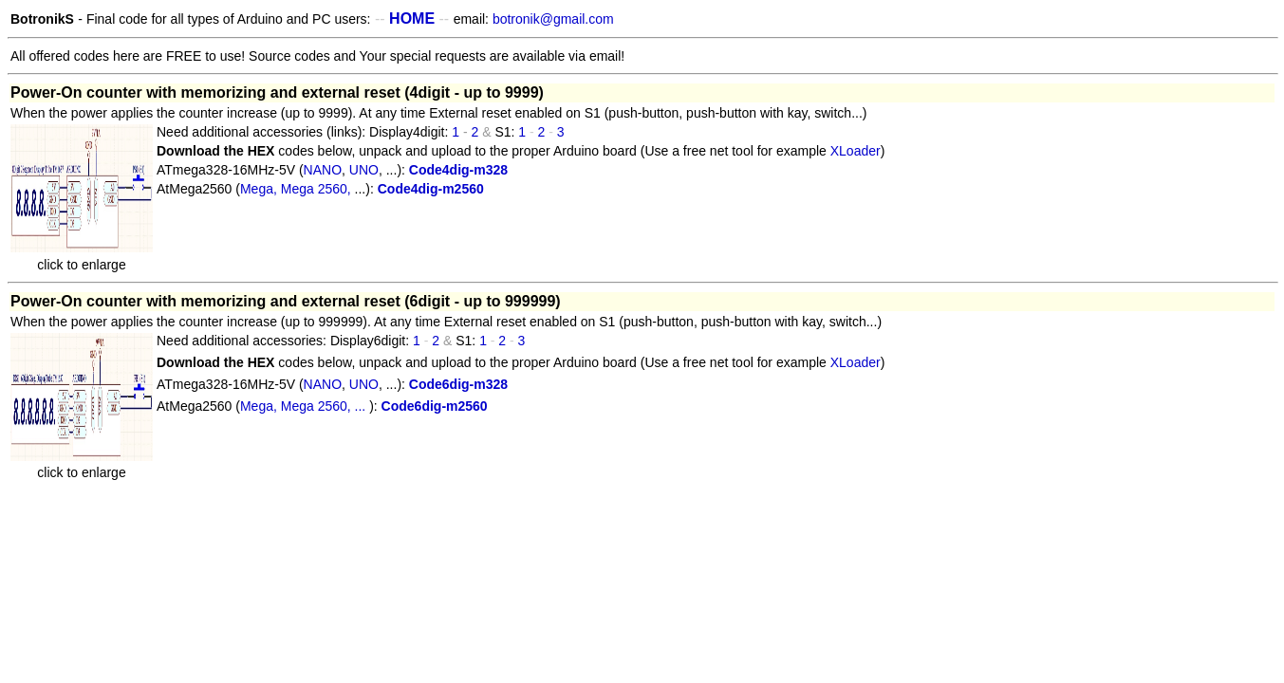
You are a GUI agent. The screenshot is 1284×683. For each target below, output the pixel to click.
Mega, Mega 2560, (297, 188)
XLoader (854, 150)
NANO (323, 169)
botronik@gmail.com (553, 19)
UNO (364, 169)
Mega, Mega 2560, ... (304, 406)
